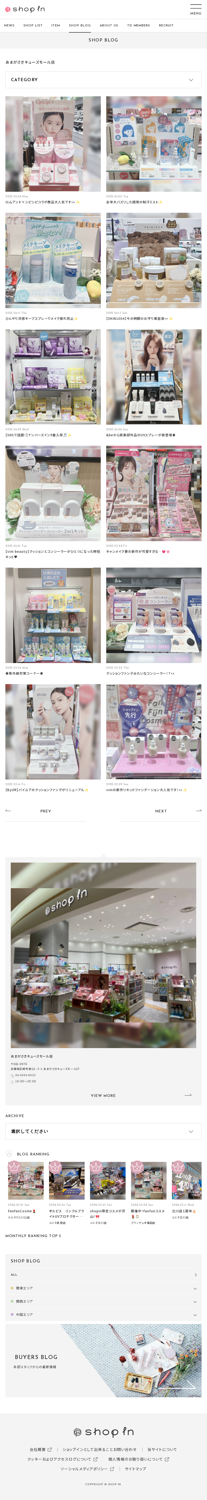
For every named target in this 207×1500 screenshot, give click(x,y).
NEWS (9, 25)
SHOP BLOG (80, 25)
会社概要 (38, 1449)
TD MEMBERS (138, 25)
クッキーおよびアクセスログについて (59, 1459)
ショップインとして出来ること (88, 1449)
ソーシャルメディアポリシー (84, 1468)
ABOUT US (109, 25)
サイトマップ (135, 1468)
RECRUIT (166, 25)
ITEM (55, 25)
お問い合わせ (125, 1449)
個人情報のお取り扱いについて (135, 1459)
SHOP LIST (33, 25)
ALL (14, 1274)
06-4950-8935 (25, 1075)
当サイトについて (162, 1449)
